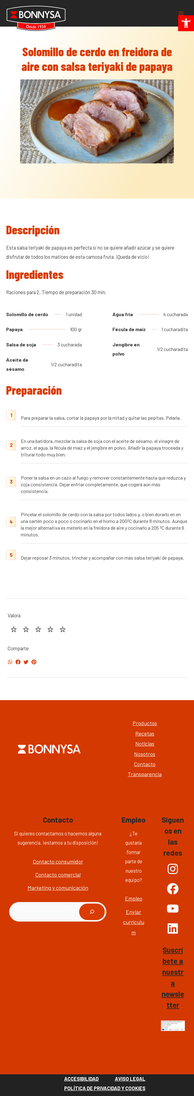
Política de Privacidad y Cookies (104, 1088)
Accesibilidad (81, 1079)
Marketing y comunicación (57, 887)
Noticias (144, 743)
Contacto (145, 764)
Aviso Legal (130, 1079)
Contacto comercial (58, 874)
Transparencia (145, 774)
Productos (145, 723)
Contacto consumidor (58, 861)
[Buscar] (92, 912)
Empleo (133, 898)
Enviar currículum (133, 922)
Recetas (144, 733)
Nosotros (144, 754)
